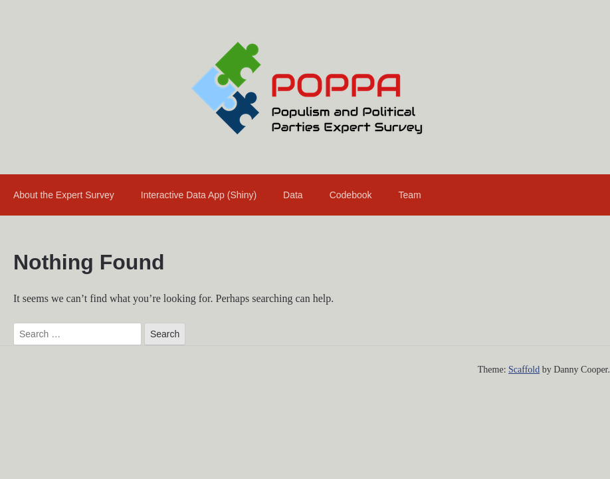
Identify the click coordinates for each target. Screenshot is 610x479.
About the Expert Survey (63, 195)
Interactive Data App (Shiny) (198, 195)
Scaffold (524, 370)
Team (409, 195)
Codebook (351, 195)
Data (293, 195)
